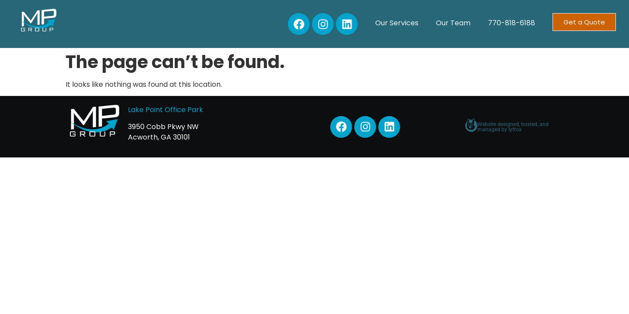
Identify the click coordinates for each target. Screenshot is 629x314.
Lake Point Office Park (165, 110)
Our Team (453, 23)
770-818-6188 (511, 23)
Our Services (396, 23)
